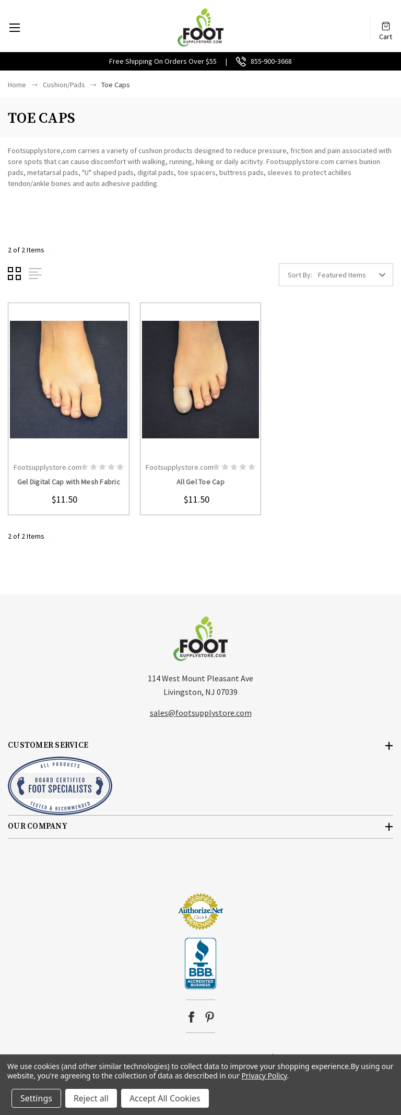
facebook (191, 1017)
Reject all (91, 1098)
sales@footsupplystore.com (201, 712)
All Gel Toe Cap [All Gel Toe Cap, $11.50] (200, 481)
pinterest (209, 1017)
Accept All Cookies (164, 1098)
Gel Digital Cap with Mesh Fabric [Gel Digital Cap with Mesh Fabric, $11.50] (68, 481)
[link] (200, 873)
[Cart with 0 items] (386, 22)
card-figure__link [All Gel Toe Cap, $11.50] (201, 380)
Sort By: (300, 275)
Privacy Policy (264, 1076)
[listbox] (354, 275)
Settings (36, 1098)
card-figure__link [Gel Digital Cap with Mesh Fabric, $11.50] (68, 380)
